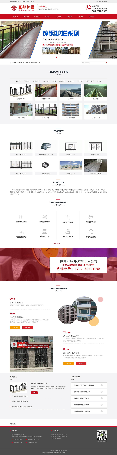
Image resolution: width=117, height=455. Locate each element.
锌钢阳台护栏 (21, 62)
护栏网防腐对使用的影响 (81, 405)
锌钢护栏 (18, 81)
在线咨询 (27, 327)
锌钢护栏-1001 (21, 99)
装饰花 (99, 81)
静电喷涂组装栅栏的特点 (81, 398)
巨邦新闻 (47, 16)
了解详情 (15, 327)
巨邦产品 (37, 16)
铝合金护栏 (36, 81)
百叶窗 (54, 81)
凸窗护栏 (79, 81)
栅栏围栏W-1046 (21, 173)
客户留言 (99, 1)
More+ (34, 392)
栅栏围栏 (46, 81)
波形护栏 (27, 81)
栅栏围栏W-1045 (21, 154)
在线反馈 (80, 16)
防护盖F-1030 (46, 173)
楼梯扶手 (62, 81)
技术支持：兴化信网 (112, 452)
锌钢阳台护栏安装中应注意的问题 (22, 406)
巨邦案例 (58, 16)
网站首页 (15, 16)
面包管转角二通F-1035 (46, 154)
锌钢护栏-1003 (45, 99)
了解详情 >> (56, 243)
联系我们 (104, 1)
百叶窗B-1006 (95, 118)
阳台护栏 (28, 62)
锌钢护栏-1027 (95, 154)
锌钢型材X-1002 (96, 173)
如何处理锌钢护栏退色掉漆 (20, 401)
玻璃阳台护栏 (90, 81)
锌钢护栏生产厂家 (35, 62)
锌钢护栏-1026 (70, 154)
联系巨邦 (91, 16)
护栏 (62, 190)
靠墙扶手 (71, 81)
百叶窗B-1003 (71, 118)
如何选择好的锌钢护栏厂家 (39, 383)
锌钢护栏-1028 (70, 173)
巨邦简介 (26, 16)
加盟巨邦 (69, 16)
